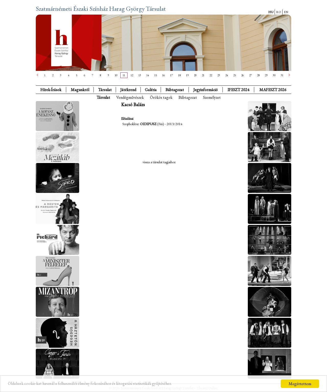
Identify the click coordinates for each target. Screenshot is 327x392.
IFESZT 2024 (238, 89)
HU (270, 12)
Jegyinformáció (205, 89)
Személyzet (212, 97)
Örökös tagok (161, 97)
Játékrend (128, 89)
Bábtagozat (188, 97)
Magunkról (80, 89)
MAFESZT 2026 (272, 89)
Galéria (151, 89)
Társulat (105, 89)
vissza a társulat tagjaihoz (159, 162)
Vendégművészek (130, 97)
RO (278, 12)
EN (286, 12)
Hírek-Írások (50, 89)
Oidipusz (148, 124)
